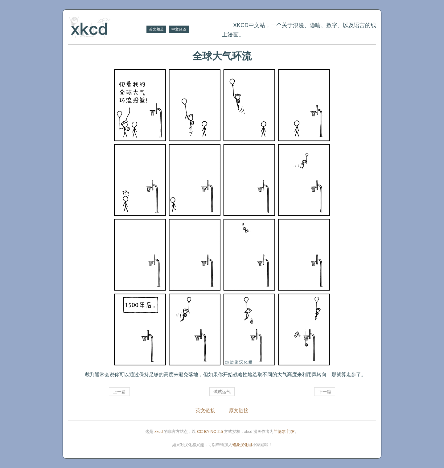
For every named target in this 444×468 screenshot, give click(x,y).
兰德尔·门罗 (284, 431)
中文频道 (178, 29)
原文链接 (239, 410)
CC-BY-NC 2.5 (210, 431)
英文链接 (205, 410)
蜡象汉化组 (242, 444)
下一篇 (324, 391)
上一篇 (119, 391)
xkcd (158, 431)
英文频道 (156, 29)
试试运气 (222, 391)
